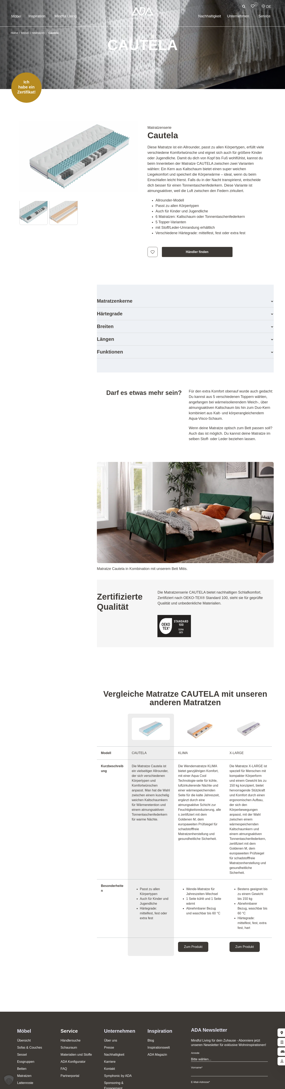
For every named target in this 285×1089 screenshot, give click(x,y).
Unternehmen (119, 1031)
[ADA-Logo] (142, 9)
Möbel (24, 1031)
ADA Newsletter (209, 1030)
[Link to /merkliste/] (253, 6)
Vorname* (196, 1067)
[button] (185, 301)
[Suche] (244, 6)
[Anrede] (229, 1059)
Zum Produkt (193, 946)
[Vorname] (229, 1073)
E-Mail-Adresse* (200, 1082)
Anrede (195, 1052)
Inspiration (160, 1031)
